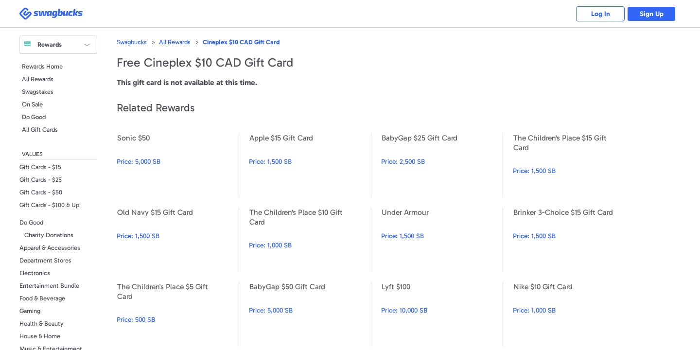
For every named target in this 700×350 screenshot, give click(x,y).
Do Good (34, 117)
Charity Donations (48, 235)
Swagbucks (132, 42)
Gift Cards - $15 (40, 167)
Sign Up (652, 14)
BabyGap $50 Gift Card (310, 314)
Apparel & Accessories (49, 247)
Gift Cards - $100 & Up (49, 205)
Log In (600, 14)
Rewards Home (42, 66)
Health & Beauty (41, 323)
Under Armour (442, 240)
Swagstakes (37, 91)
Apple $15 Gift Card (310, 165)
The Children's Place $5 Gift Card (178, 314)
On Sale (32, 104)
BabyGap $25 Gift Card (442, 165)
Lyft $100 (442, 314)
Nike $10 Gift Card (574, 314)
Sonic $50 (178, 165)
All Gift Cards (40, 129)
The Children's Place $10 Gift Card (310, 240)
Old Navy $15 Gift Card (178, 240)
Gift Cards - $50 (40, 192)
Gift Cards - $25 (40, 179)
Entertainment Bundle (49, 285)
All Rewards (37, 79)
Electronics (34, 273)
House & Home (39, 336)
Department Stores (45, 260)
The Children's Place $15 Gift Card (574, 165)
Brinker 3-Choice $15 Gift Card (574, 240)
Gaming (29, 311)
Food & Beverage (42, 298)
